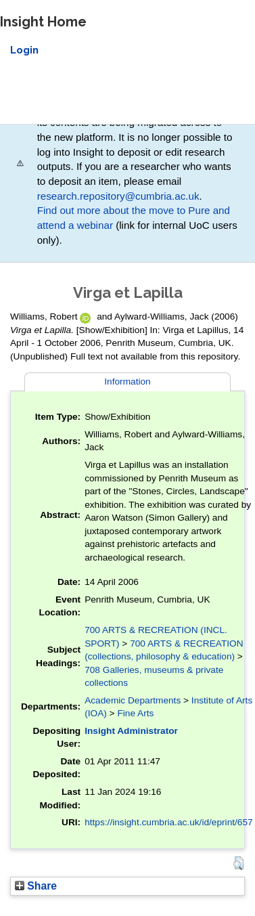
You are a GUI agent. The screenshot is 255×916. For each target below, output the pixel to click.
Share (36, 886)
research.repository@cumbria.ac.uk (118, 196)
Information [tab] (127, 381)
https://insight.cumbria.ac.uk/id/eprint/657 (169, 822)
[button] (238, 863)
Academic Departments (133, 700)
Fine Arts (135, 713)
